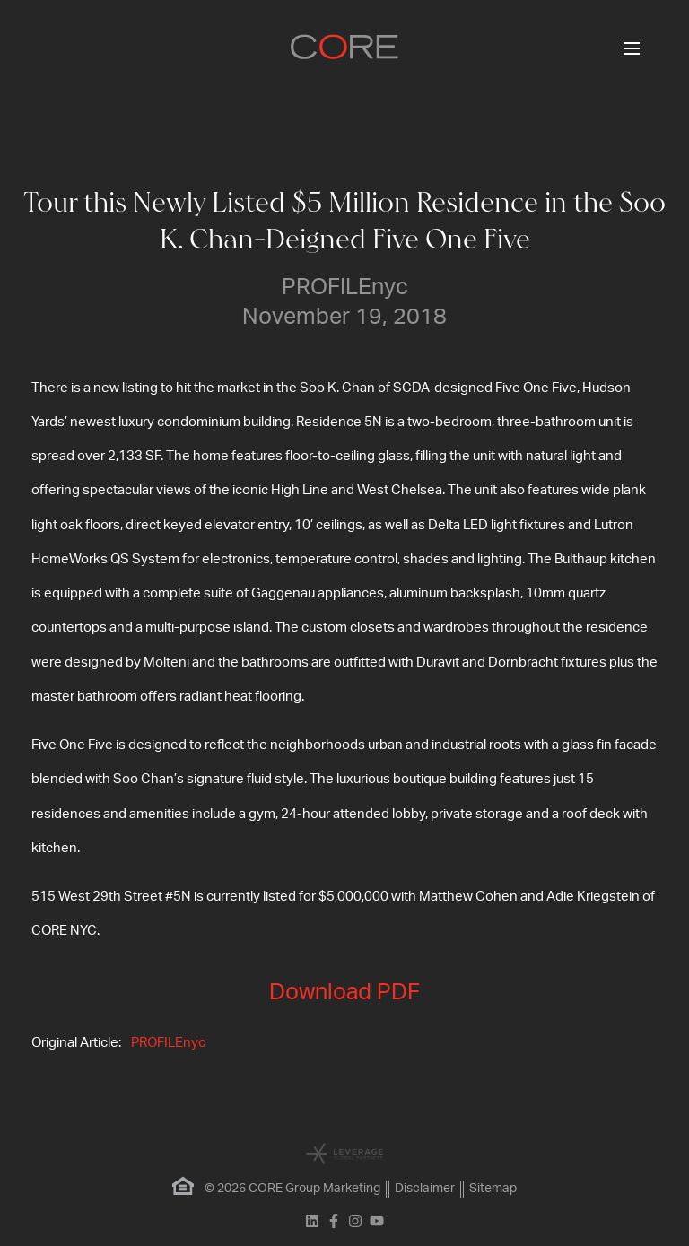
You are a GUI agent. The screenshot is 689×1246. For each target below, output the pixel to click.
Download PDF (344, 992)
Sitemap (493, 1188)
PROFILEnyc (168, 1043)
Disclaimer (425, 1188)
